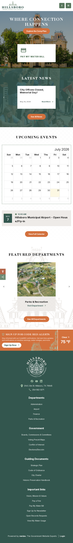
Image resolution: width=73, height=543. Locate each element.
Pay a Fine (36, 501)
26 (12, 190)
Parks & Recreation (36, 419)
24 (58, 182)
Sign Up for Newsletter (36, 511)
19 (12, 182)
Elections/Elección (36, 450)
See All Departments (36, 319)
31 (58, 190)
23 (49, 182)
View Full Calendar (36, 234)
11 (68, 166)
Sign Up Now (11, 345)
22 (40, 182)
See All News (36, 117)
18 (67, 174)
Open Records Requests (36, 516)
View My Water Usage (36, 521)
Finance (36, 414)
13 (21, 174)
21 (30, 182)
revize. (22, 536)
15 (40, 174)
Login (62, 536)
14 (30, 174)
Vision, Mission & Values (36, 496)
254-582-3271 (38, 390)
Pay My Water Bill (36, 506)
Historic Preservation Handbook (36, 480)
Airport (36, 409)
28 (12, 157)
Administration (36, 404)
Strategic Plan (36, 465)
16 (49, 174)
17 (58, 174)
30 (30, 157)
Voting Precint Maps (36, 440)
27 (21, 190)
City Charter (36, 475)
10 (58, 166)
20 (21, 182)
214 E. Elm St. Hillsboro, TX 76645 (38, 386)
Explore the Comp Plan (36, 31)
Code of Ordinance (36, 470)
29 (21, 157)
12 (12, 174)
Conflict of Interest (36, 445)
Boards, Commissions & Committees (36, 435)
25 (67, 182)
